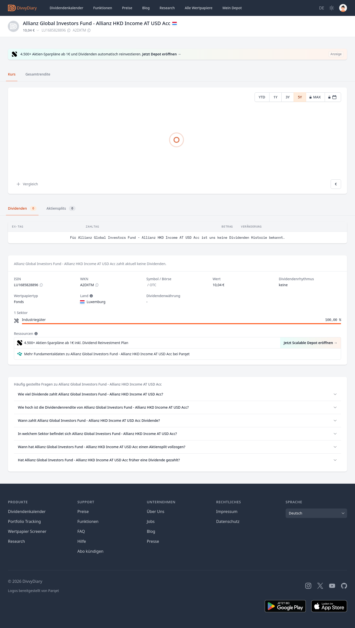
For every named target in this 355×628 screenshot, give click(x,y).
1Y (275, 97)
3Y (288, 97)
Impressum (227, 511)
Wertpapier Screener (27, 531)
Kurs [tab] (11, 74)
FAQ (81, 531)
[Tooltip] (90, 296)
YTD (262, 97)
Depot (232, 7)
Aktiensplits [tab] (61, 208)
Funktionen (102, 7)
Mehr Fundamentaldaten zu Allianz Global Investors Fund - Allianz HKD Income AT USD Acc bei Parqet (107, 354)
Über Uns (155, 511)
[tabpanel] (177, 140)
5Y (300, 97)
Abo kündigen (90, 551)
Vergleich (27, 184)
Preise (127, 7)
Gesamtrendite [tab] (37, 74)
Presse (153, 541)
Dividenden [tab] (22, 208)
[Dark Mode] (331, 7)
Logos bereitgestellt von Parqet (33, 590)
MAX (315, 97)
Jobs (151, 521)
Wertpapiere (199, 7)
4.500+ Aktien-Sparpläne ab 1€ (76, 342)
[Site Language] (321, 8)
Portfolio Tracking (24, 521)
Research (16, 541)
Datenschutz (228, 521)
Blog (151, 531)
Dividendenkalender (66, 7)
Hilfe (81, 541)
